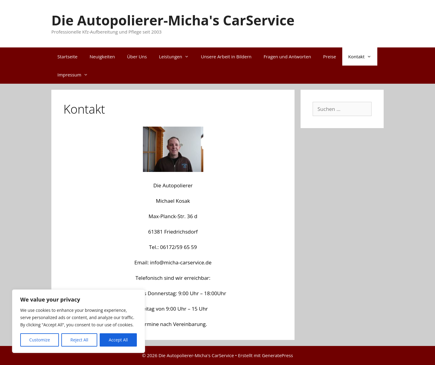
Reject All (79, 340)
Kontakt (362, 56)
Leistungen (177, 56)
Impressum (75, 75)
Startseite (67, 56)
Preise (329, 56)
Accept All (118, 340)
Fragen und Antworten (287, 56)
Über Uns (137, 56)
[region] (78, 321)
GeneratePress (277, 355)
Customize (39, 340)
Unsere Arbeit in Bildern (226, 56)
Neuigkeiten (102, 56)
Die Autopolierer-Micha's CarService (173, 20)
